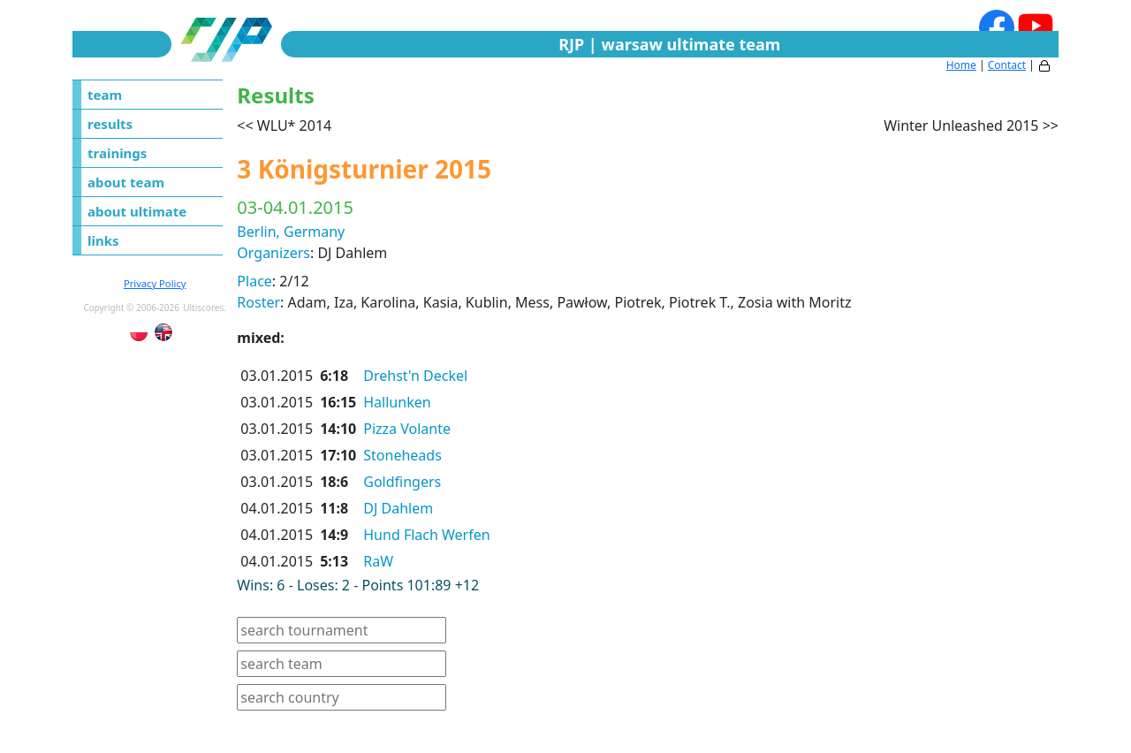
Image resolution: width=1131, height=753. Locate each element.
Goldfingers (402, 481)
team (104, 94)
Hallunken (396, 402)
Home (961, 64)
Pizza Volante (407, 428)
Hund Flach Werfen (426, 534)
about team (125, 182)
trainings (117, 153)
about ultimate (136, 211)
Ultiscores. (204, 307)
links (103, 240)
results (110, 124)
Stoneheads (402, 455)
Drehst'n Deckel (415, 375)
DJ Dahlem (398, 508)
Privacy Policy (155, 283)
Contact (1007, 64)
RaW (378, 561)
